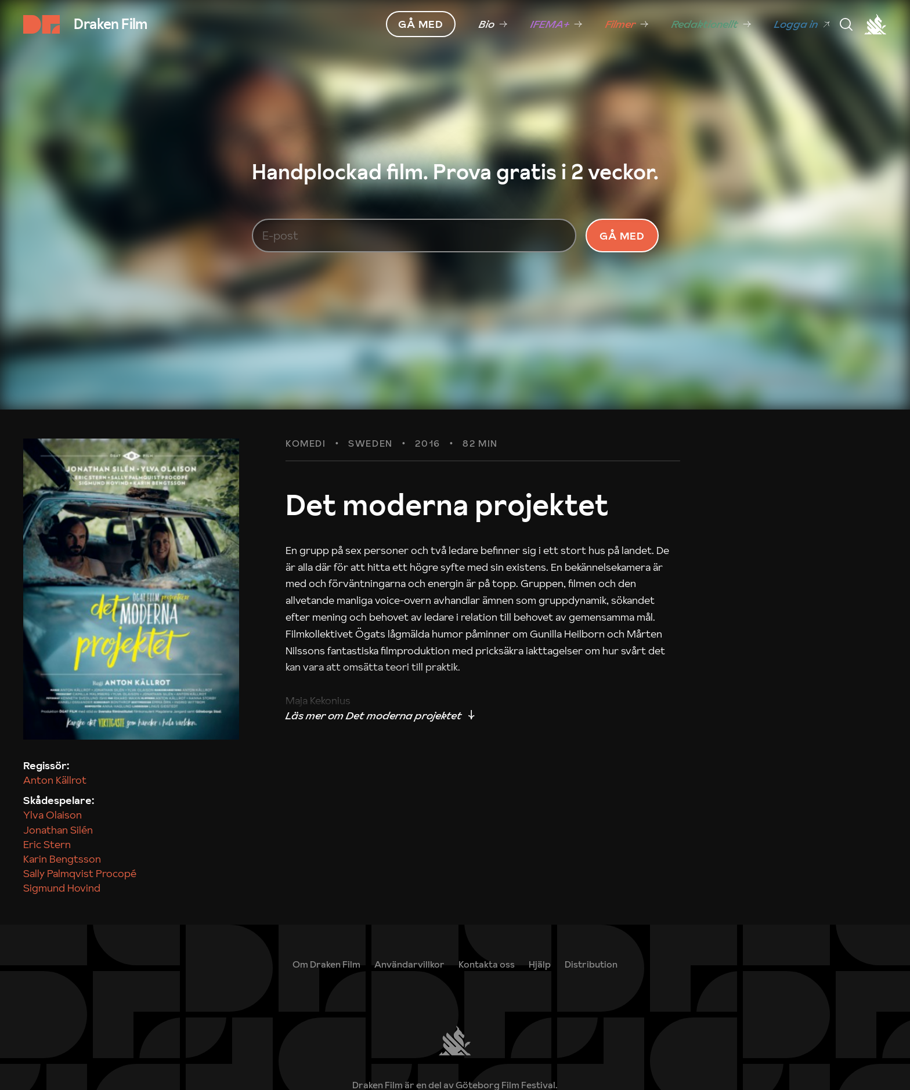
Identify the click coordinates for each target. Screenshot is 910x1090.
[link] (493, 24)
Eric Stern (47, 844)
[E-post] (414, 235)
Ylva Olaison (52, 814)
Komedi (306, 444)
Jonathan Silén (58, 830)
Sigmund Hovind (61, 888)
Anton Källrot (54, 780)
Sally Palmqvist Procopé (79, 873)
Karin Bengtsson (62, 859)
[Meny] (846, 24)
